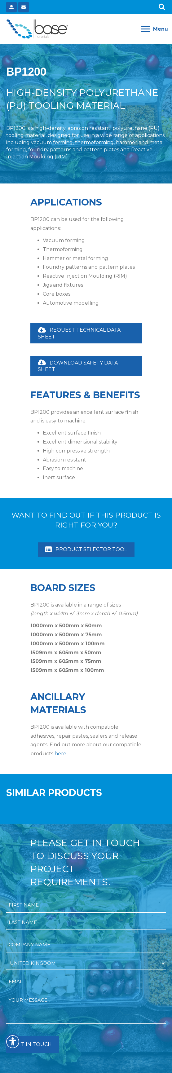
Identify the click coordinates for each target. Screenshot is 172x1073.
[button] (162, 7)
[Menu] (154, 29)
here (60, 754)
